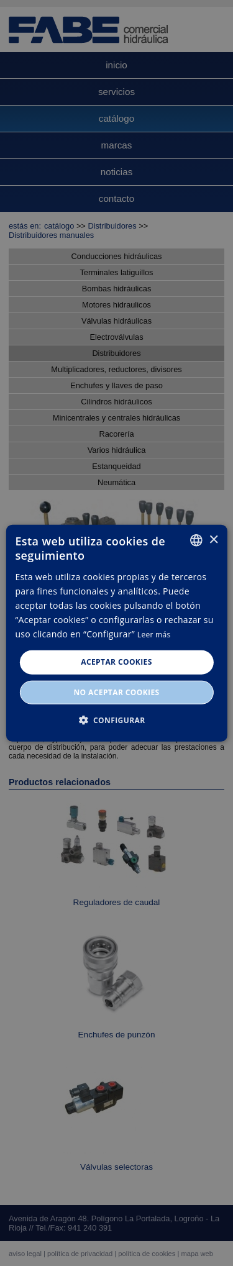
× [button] (213, 539)
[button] (116, 719)
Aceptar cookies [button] (116, 662)
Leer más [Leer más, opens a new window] (154, 634)
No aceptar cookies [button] (116, 691)
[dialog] (116, 633)
